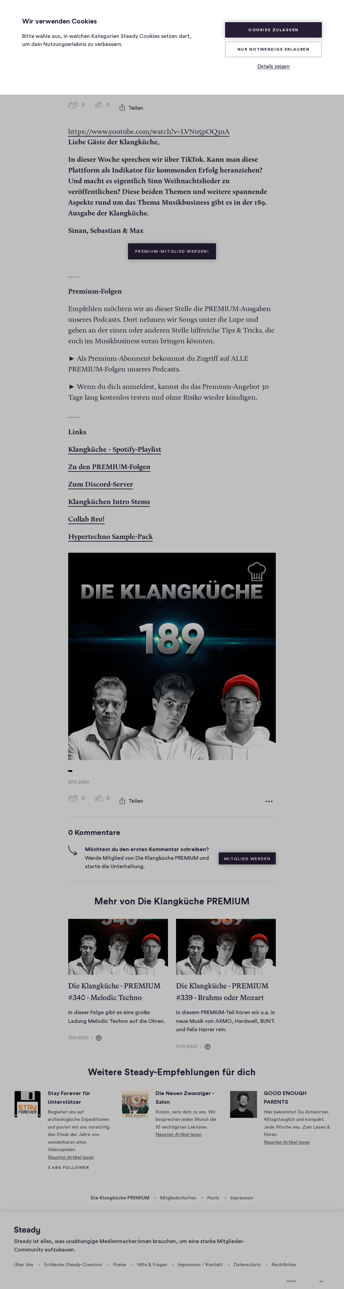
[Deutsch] (305, 1270)
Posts (213, 1188)
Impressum (241, 1188)
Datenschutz (247, 1255)
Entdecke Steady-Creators (73, 1255)
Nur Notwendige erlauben (273, 49)
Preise (119, 1255)
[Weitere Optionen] (269, 793)
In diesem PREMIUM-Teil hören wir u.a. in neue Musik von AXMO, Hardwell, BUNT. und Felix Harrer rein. (225, 1011)
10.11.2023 (78, 1028)
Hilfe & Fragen (152, 1255)
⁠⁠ (114, 444)
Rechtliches (283, 1255)
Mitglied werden (247, 849)
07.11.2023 (187, 1037)
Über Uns (23, 1255)
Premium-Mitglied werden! (175, 242)
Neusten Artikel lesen (71, 1147)
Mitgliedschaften (178, 1188)
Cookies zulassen (273, 30)
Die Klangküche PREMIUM (120, 1188)
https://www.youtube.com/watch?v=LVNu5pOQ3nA (148, 126)
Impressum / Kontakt (200, 1255)
